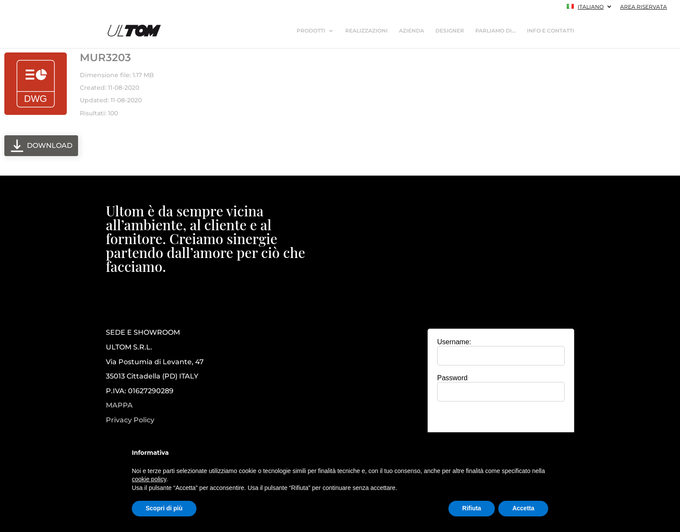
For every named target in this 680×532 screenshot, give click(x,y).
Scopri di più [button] (164, 508)
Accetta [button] (523, 508)
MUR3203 (105, 57)
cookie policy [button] (149, 479)
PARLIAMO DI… (495, 31)
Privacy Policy (130, 420)
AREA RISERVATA (643, 7)
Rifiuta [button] (471, 508)
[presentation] (501, 425)
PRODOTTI (311, 31)
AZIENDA (411, 31)
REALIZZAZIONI (366, 31)
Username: (454, 342)
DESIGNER (449, 31)
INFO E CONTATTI (550, 31)
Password (452, 378)
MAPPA (119, 405)
